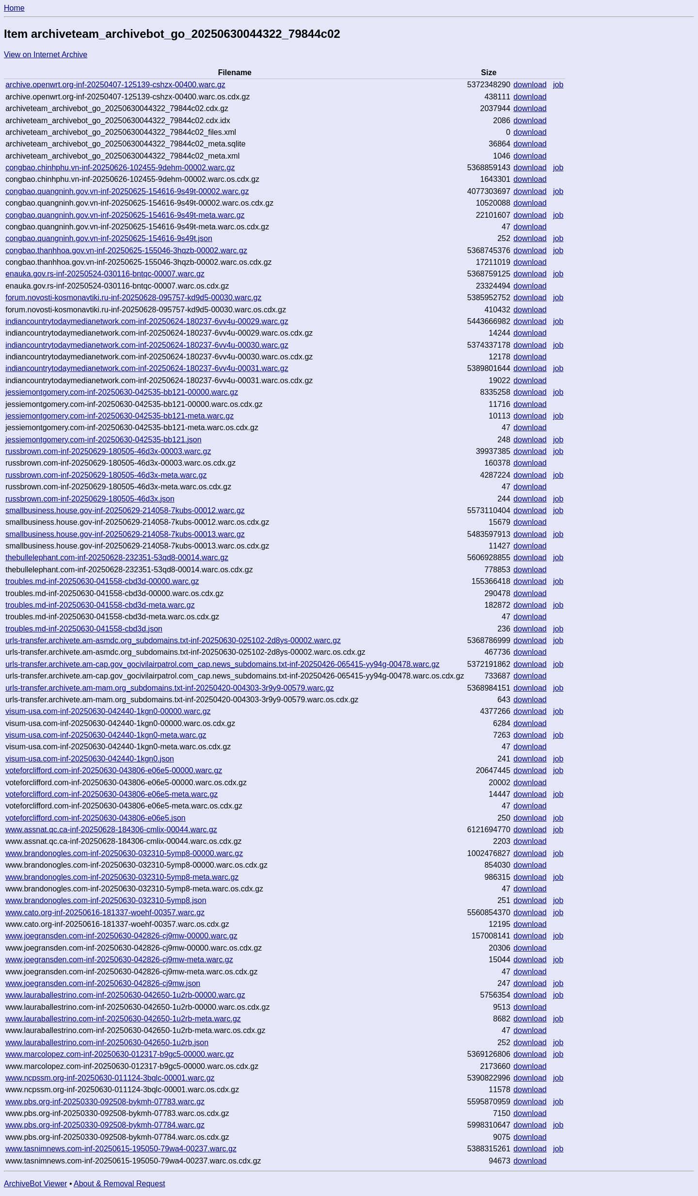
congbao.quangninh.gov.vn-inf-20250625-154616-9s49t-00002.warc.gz (127, 191)
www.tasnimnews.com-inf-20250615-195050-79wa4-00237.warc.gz (121, 1149)
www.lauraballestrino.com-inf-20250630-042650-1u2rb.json (106, 1042)
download (530, 85)
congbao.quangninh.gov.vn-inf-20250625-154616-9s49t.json (108, 238)
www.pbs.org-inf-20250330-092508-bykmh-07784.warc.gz (105, 1125)
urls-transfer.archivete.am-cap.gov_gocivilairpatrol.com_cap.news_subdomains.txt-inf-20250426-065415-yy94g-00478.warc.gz (222, 664)
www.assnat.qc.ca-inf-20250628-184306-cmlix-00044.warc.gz (111, 829)
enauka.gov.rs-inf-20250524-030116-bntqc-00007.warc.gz (105, 274)
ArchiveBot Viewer (35, 1184)
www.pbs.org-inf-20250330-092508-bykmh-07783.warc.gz (105, 1102)
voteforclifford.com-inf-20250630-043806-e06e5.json (95, 818)
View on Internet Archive (45, 54)
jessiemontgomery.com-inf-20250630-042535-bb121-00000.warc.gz (121, 392)
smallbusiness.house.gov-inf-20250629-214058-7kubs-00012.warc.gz (125, 510)
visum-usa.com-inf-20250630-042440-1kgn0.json (89, 759)
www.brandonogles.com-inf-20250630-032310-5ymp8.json (105, 900)
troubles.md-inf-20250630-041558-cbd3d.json (83, 629)
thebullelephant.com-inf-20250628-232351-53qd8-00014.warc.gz (116, 557)
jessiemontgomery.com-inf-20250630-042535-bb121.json (103, 440)
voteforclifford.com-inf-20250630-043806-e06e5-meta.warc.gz (111, 794)
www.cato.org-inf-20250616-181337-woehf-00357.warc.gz (105, 912)
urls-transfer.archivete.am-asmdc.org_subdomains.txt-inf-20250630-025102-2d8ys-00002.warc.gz (173, 640)
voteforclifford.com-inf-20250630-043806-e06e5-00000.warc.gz (113, 770)
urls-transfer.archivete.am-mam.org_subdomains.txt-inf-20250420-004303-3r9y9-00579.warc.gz (169, 688)
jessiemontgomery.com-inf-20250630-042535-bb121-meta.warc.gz (119, 416)
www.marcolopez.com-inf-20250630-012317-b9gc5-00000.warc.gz (119, 1054)
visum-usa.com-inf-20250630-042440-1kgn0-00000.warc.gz (107, 711)
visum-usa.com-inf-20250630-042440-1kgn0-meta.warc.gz (105, 735)
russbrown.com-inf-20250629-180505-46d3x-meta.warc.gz (105, 475)
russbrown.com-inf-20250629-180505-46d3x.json (89, 499)
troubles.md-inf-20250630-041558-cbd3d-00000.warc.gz (102, 581)
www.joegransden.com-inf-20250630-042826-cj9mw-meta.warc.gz (119, 959)
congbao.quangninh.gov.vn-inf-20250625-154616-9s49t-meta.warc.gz (124, 215)
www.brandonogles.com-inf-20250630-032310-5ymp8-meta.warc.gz (121, 877)
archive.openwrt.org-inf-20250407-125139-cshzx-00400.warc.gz (115, 85)
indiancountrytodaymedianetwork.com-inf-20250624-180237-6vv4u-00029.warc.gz (146, 321)
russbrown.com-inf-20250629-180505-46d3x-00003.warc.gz (108, 451)
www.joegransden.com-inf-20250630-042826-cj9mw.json (102, 983)
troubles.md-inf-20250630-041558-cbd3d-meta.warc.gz (99, 605)
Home (14, 8)
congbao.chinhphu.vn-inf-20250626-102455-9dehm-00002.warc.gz (120, 167)
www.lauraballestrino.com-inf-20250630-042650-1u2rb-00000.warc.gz (125, 995)
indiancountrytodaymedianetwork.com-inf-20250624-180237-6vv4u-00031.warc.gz (146, 368)
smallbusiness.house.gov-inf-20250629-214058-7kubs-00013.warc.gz (125, 534)
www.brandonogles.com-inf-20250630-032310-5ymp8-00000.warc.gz (124, 853)
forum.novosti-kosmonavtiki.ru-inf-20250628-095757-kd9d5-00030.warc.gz (133, 297)
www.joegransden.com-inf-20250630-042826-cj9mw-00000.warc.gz (121, 936)
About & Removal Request (119, 1184)
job (558, 85)
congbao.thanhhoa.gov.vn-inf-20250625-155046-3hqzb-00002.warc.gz (126, 250)
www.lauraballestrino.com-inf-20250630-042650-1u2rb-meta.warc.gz (123, 1019)
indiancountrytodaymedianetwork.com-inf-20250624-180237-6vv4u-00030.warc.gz (146, 345)
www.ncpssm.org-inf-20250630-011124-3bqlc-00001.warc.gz (109, 1078)
